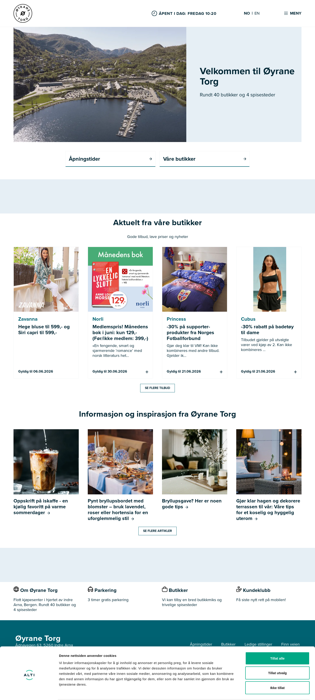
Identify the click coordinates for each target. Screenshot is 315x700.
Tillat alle (277, 641)
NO (247, 13)
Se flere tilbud (157, 388)
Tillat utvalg (277, 656)
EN (257, 13)
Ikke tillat (277, 670)
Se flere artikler (157, 531)
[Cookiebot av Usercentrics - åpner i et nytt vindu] (29, 691)
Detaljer (239, 691)
